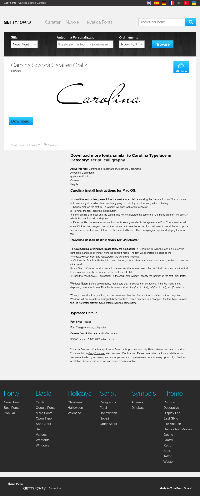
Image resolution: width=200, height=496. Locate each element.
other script (108, 424)
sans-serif (43, 424)
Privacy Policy (15, 483)
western (169, 461)
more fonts (44, 413)
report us (94, 361)
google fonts (45, 408)
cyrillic (40, 402)
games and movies (177, 429)
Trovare (163, 44)
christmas (75, 402)
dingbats (138, 408)
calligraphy (108, 402)
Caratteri (53, 22)
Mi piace (181, 71)
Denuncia (52, 145)
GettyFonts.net (96, 353)
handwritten (108, 413)
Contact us (54, 488)
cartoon (169, 402)
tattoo (167, 456)
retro (167, 445)
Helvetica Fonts (97, 22)
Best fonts (11, 408)
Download (20, 121)
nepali (104, 418)
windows (42, 445)
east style (170, 418)
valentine (74, 413)
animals (137, 402)
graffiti (168, 440)
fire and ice (172, 424)
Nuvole (72, 22)
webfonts (43, 440)
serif (39, 429)
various (41, 434)
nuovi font (12, 402)
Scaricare (16, 70)
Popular (9, 413)
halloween (75, 408)
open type (44, 418)
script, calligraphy (107, 160)
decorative (171, 408)
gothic (168, 434)
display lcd (171, 413)
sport (167, 451)
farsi (103, 408)
